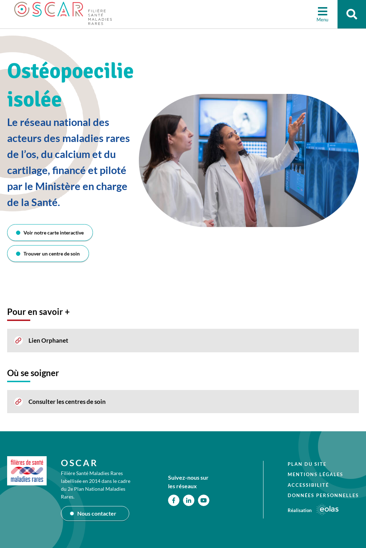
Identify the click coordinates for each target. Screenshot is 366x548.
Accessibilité (308, 485)
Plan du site (307, 464)
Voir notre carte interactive (53, 233)
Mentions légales (315, 474)
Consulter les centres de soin (67, 401)
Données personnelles (323, 495)
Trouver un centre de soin (51, 254)
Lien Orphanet (48, 340)
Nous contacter (96, 513)
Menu (322, 19)
